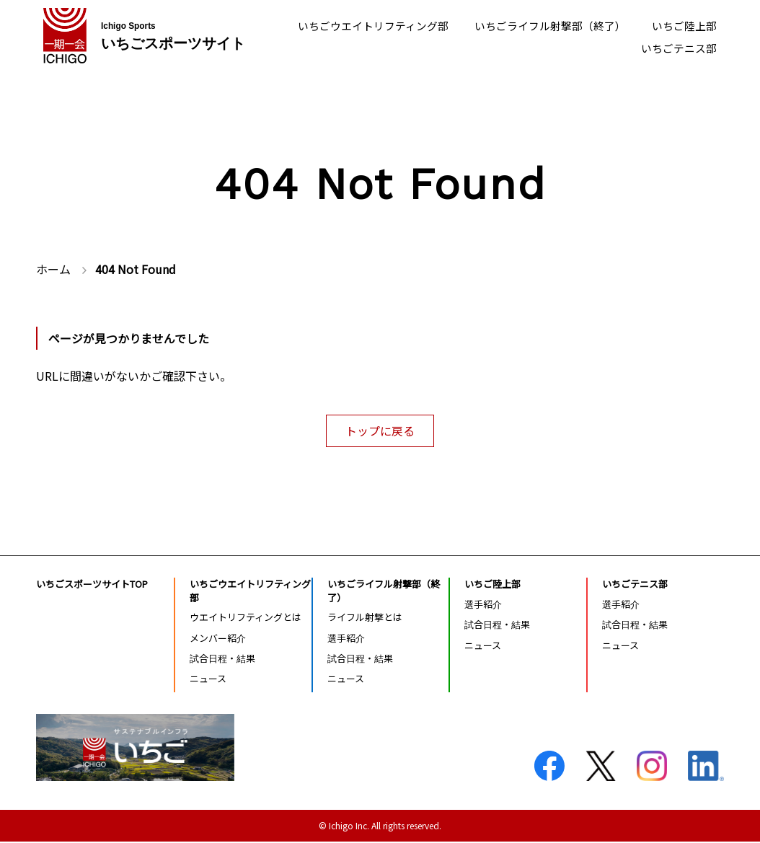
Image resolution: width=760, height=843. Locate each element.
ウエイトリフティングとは (245, 619)
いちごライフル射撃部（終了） (541, 24)
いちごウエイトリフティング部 (353, 24)
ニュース (208, 680)
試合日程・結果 (222, 659)
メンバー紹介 (218, 639)
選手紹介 (346, 639)
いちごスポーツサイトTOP (92, 585)
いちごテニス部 (676, 49)
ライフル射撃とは (364, 619)
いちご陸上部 (682, 24)
